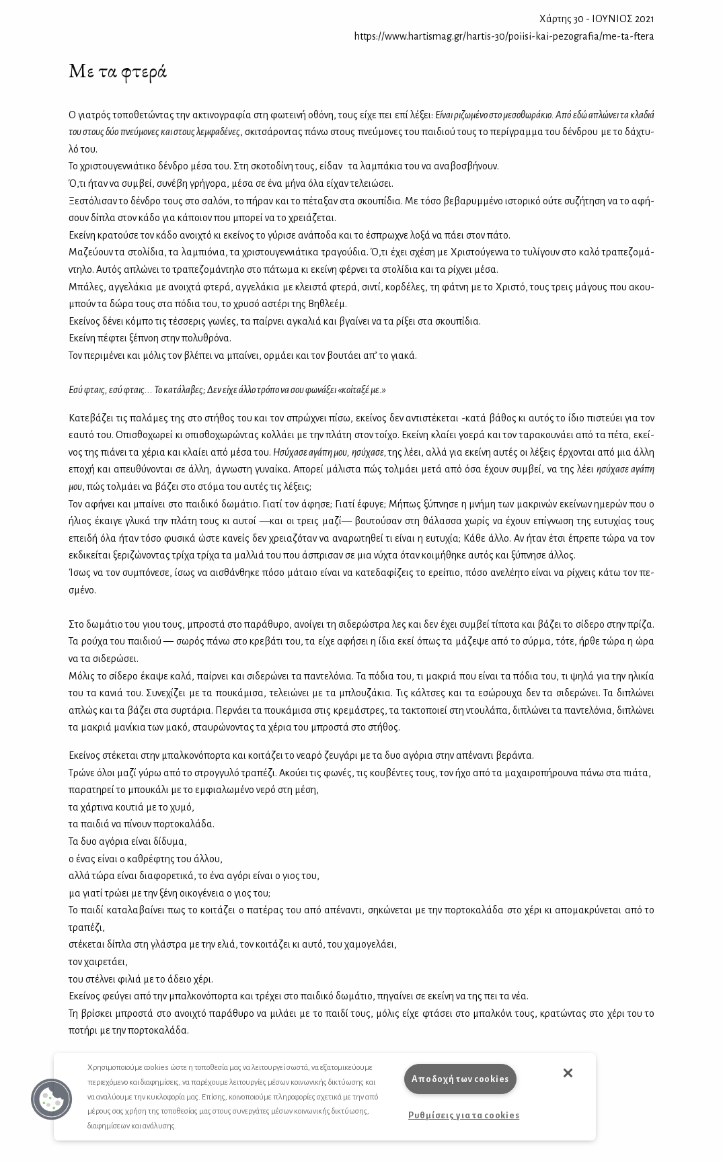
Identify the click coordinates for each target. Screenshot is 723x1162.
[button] (51, 1099)
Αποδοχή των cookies (460, 1079)
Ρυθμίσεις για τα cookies (463, 1115)
